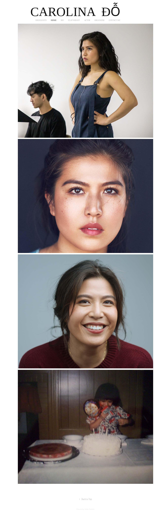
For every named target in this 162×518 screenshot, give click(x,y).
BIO (62, 20)
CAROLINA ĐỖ (75, 12)
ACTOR (87, 20)
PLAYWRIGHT (74, 20)
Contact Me (114, 20)
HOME (53, 20)
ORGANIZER (99, 20)
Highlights (41, 20)
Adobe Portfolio (89, 509)
